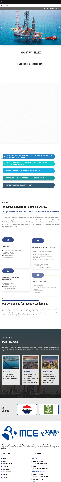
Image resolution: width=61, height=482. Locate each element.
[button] (1, 28)
